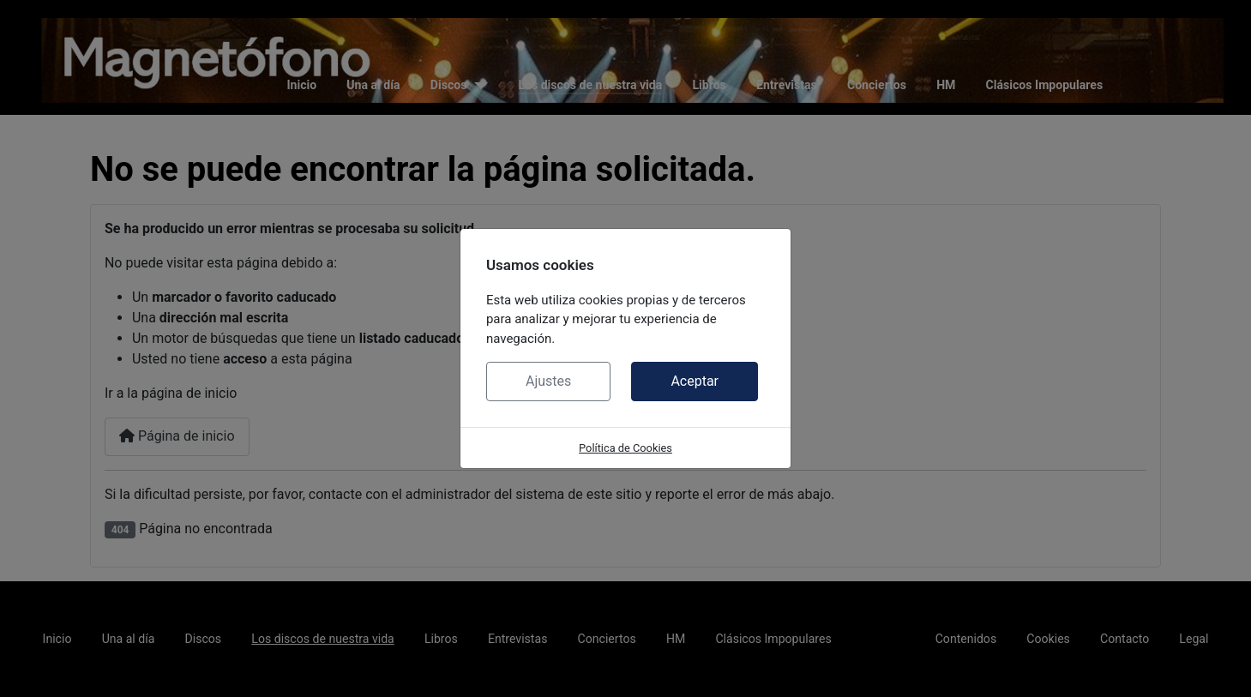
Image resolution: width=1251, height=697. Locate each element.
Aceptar (695, 381)
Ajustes (548, 381)
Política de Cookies (625, 448)
